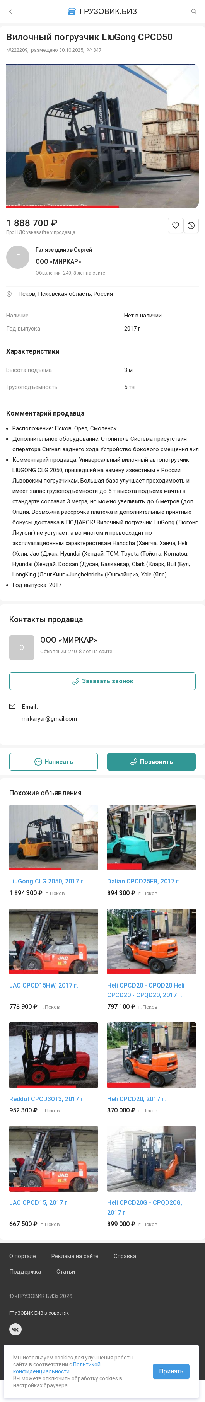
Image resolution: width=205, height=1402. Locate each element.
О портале (22, 1256)
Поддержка (25, 1271)
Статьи (65, 1271)
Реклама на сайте (74, 1256)
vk (15, 1329)
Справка (125, 1256)
